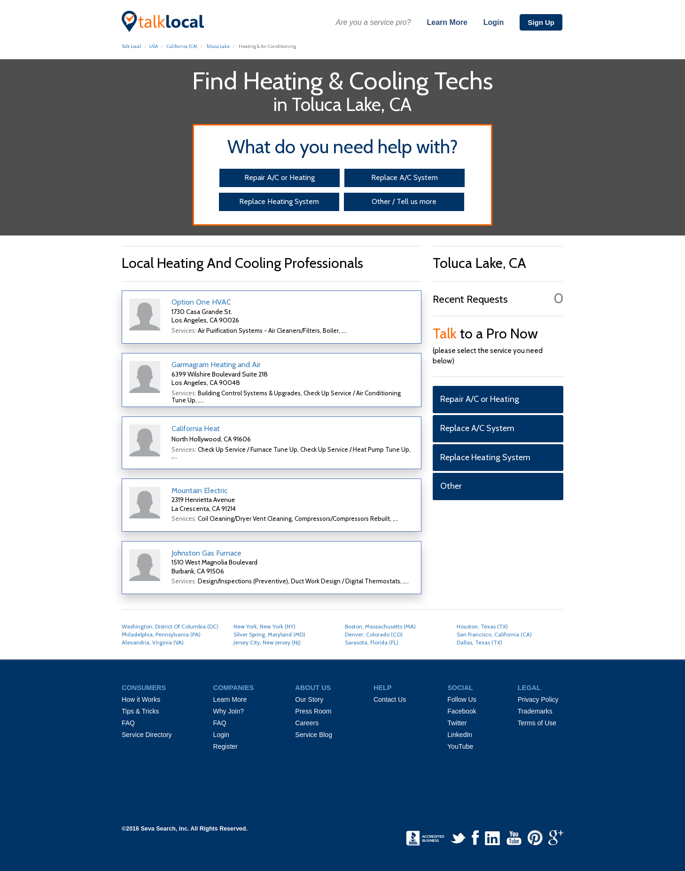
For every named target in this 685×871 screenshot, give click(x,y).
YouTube (460, 746)
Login (493, 22)
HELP (383, 687)
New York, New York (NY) (265, 626)
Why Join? (228, 711)
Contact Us (390, 699)
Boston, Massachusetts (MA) (380, 626)
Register (225, 746)
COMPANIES (233, 687)
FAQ (128, 723)
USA (153, 46)
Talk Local (131, 46)
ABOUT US (313, 687)
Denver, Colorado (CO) (374, 634)
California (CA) (182, 46)
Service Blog (313, 734)
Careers (307, 723)
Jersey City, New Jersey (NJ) (267, 642)
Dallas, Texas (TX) (479, 642)
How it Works (141, 699)
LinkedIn (459, 734)
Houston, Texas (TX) (482, 626)
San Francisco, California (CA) (494, 634)
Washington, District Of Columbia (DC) (170, 626)
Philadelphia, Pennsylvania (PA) (161, 634)
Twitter (457, 723)
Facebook (461, 711)
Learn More (447, 22)
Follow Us (461, 699)
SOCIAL (460, 687)
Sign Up (541, 22)
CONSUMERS (144, 687)
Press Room (313, 711)
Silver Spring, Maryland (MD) (269, 634)
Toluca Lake (218, 46)
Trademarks (535, 711)
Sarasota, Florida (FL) (371, 642)
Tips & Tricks (140, 711)
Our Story (309, 699)
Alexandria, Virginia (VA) (153, 642)
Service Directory (147, 734)
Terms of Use (537, 723)
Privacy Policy (538, 699)
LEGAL (529, 687)
